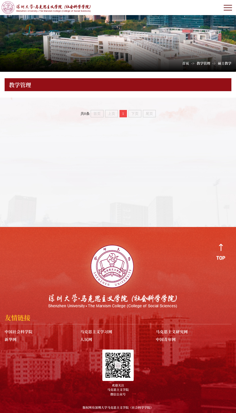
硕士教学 (224, 63)
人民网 (86, 339)
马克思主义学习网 (96, 331)
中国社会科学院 (19, 331)
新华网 (11, 339)
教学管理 (203, 63)
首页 (185, 63)
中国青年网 (166, 339)
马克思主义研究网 (172, 331)
